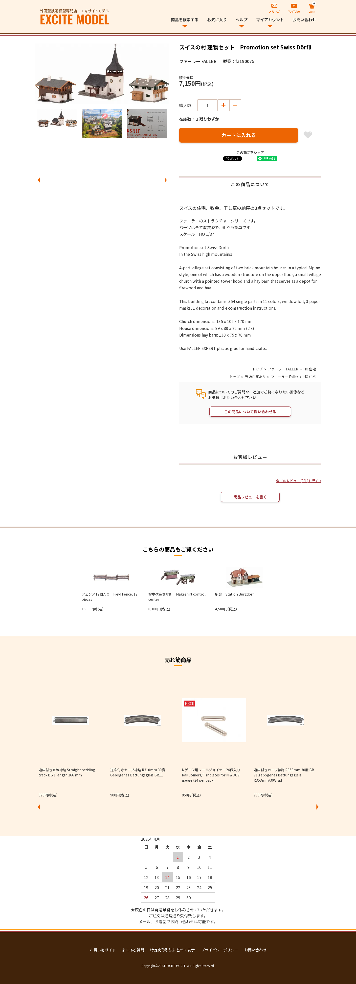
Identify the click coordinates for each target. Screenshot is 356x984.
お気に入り (217, 19)
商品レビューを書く (250, 496)
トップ (257, 368)
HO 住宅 (309, 368)
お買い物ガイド (103, 950)
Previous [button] (38, 180)
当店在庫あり (255, 376)
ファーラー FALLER (282, 368)
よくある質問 (133, 950)
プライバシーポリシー (219, 950)
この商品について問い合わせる (250, 411)
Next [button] (165, 180)
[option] (102, 73)
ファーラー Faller (284, 376)
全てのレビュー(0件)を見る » (298, 480)
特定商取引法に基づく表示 (172, 950)
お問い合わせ (304, 19)
